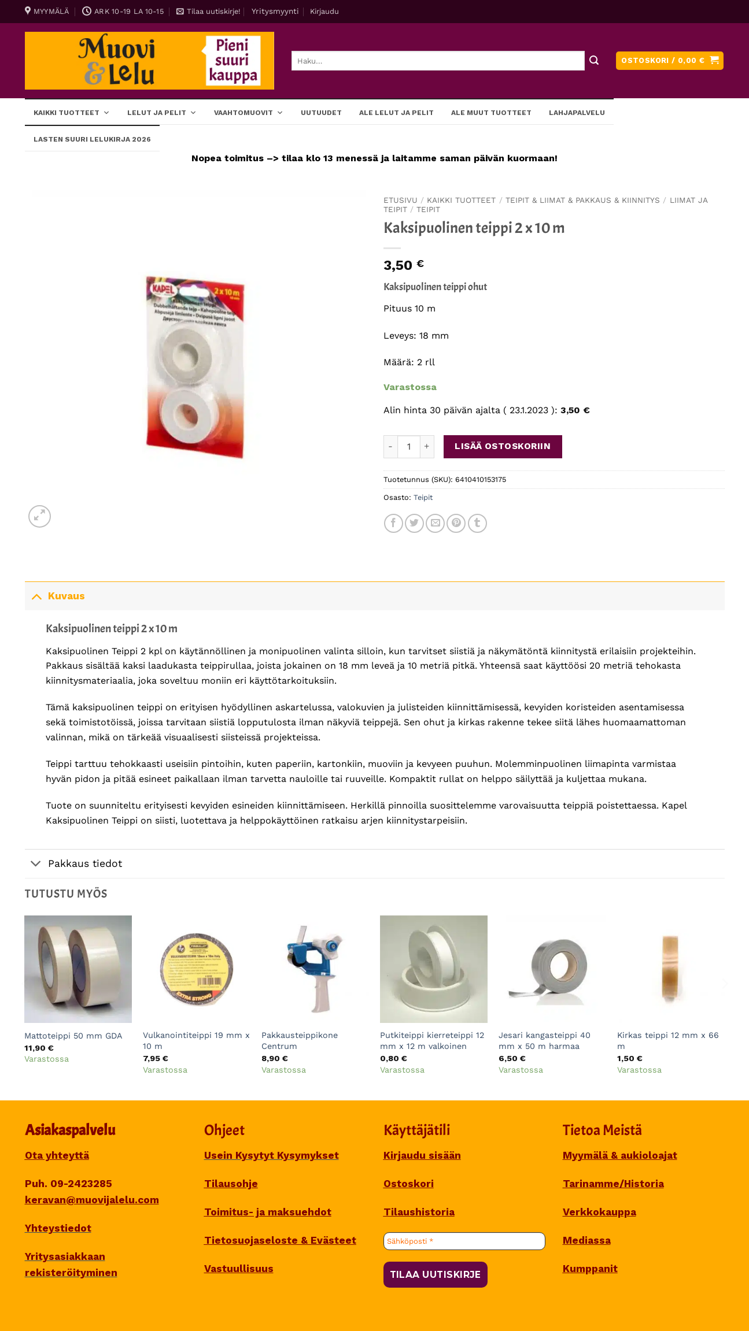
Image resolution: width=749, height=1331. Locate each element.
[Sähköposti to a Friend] (435, 523)
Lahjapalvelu (577, 113)
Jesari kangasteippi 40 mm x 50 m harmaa (545, 1040)
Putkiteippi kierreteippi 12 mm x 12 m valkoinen (432, 1040)
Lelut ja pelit (162, 112)
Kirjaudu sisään (422, 1155)
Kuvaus (55, 595)
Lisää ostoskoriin (503, 446)
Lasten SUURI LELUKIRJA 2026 (92, 139)
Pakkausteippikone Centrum (299, 1040)
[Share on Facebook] (393, 523)
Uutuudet (321, 113)
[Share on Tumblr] (477, 523)
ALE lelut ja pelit (396, 113)
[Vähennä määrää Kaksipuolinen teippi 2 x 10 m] (390, 446)
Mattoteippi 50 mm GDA (73, 1035)
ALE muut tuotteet (491, 113)
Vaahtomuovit (248, 112)
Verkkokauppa (599, 1212)
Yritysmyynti (275, 11)
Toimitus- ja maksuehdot (267, 1212)
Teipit (428, 209)
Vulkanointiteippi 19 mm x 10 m (196, 1040)
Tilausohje (231, 1183)
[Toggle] (36, 595)
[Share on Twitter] (414, 523)
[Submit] (594, 61)
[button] (208, 11)
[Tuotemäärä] (408, 446)
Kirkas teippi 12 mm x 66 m (668, 1040)
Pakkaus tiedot (73, 864)
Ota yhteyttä (57, 1155)
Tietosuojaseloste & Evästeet (280, 1240)
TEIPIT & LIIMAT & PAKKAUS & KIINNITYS (583, 200)
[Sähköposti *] (464, 1241)
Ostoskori (408, 1183)
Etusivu (400, 200)
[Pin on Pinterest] (456, 523)
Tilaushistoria (419, 1212)
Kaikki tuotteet (72, 112)
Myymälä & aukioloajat (620, 1155)
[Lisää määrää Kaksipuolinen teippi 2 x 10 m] (427, 446)
